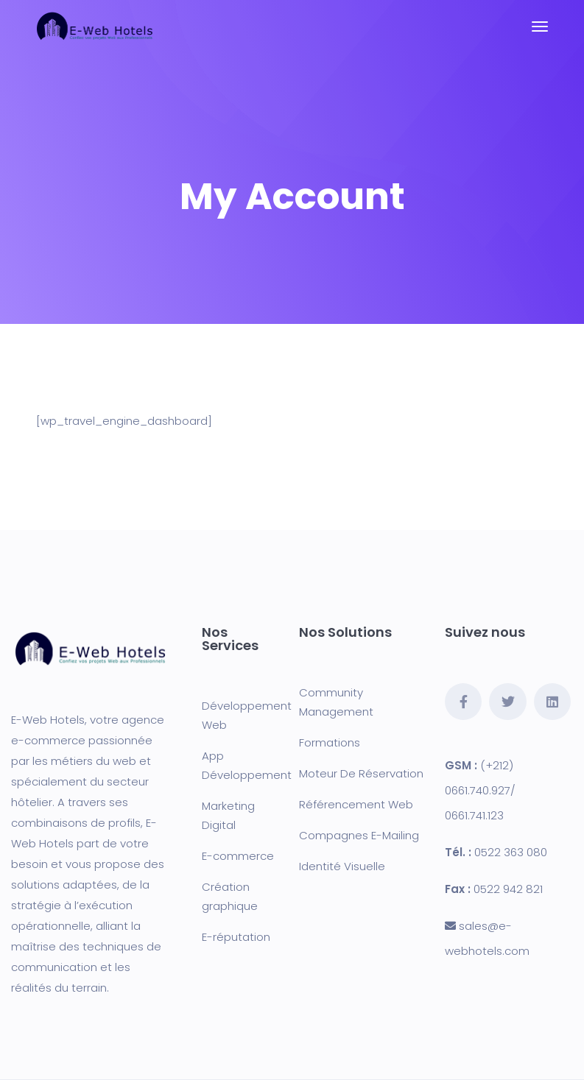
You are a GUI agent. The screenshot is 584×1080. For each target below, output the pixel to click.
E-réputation (236, 937)
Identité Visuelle (342, 866)
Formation (326, 742)
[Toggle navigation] (540, 26)
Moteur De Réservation (361, 773)
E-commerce (238, 856)
